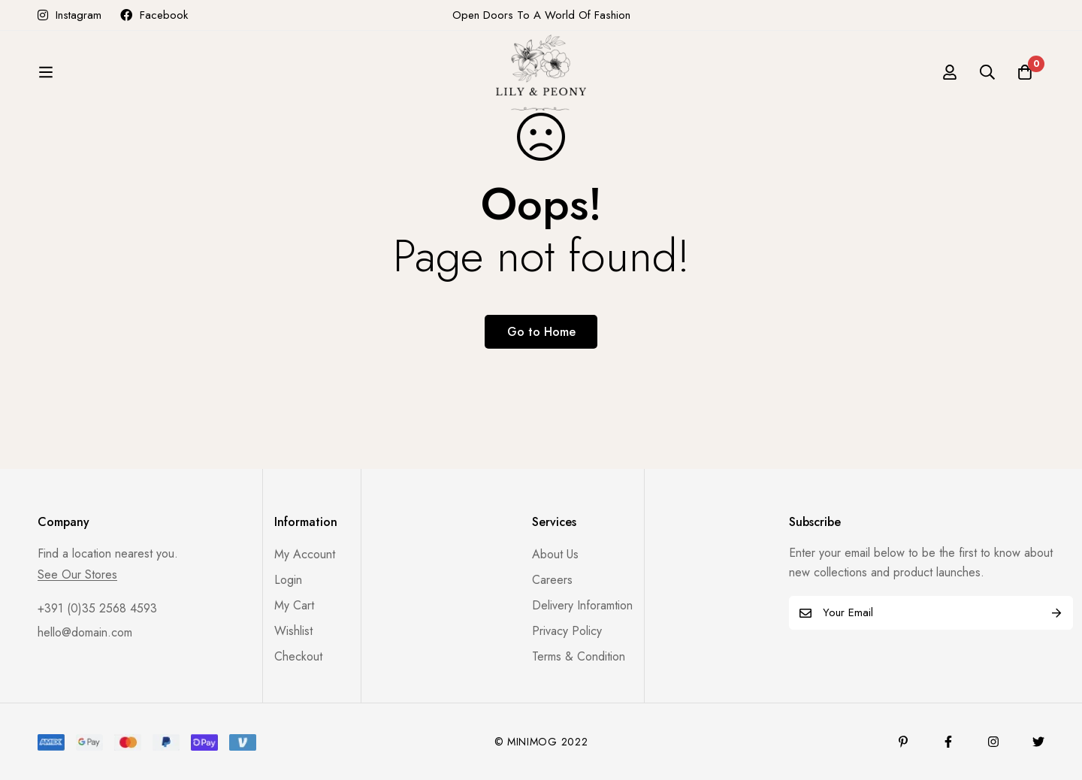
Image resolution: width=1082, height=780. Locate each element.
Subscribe (1056, 613)
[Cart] (1025, 80)
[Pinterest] (903, 742)
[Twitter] (1038, 742)
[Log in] (950, 80)
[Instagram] (993, 742)
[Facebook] (948, 742)
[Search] (987, 80)
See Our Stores (77, 575)
